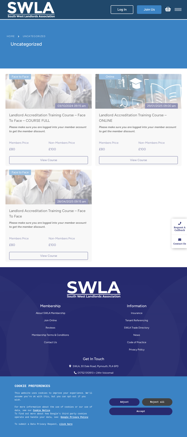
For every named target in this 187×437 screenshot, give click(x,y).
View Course (48, 160)
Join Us (149, 9)
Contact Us (50, 342)
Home (11, 36)
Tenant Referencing (136, 320)
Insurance (136, 313)
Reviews (50, 327)
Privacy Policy (136, 349)
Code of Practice (136, 342)
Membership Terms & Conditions (50, 335)
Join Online (50, 320)
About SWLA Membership (50, 313)
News (136, 335)
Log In (122, 9)
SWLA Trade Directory (136, 327)
